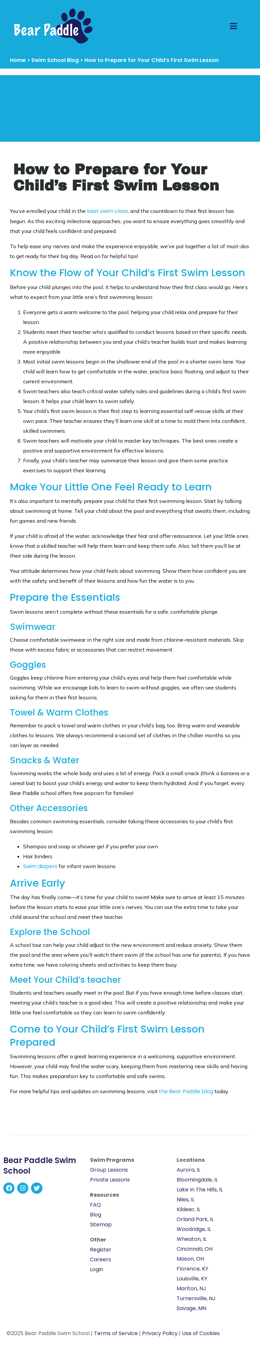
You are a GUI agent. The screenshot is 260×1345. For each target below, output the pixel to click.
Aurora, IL (188, 1170)
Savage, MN (191, 1308)
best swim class (107, 211)
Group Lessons (109, 1170)
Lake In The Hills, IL (200, 1189)
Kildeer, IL (188, 1209)
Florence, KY (192, 1268)
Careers (100, 1259)
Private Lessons (110, 1180)
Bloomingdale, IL (197, 1180)
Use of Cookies (201, 1333)
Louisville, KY (192, 1278)
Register (100, 1249)
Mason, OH (190, 1259)
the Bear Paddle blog (186, 1091)
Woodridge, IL (194, 1229)
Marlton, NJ (191, 1288)
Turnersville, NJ (196, 1298)
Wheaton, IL (192, 1239)
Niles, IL (185, 1199)
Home (18, 60)
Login (96, 1269)
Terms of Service (116, 1333)
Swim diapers (40, 866)
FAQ (95, 1205)
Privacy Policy (160, 1333)
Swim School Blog (55, 60)
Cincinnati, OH (195, 1249)
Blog (95, 1214)
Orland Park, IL (195, 1219)
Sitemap (101, 1224)
